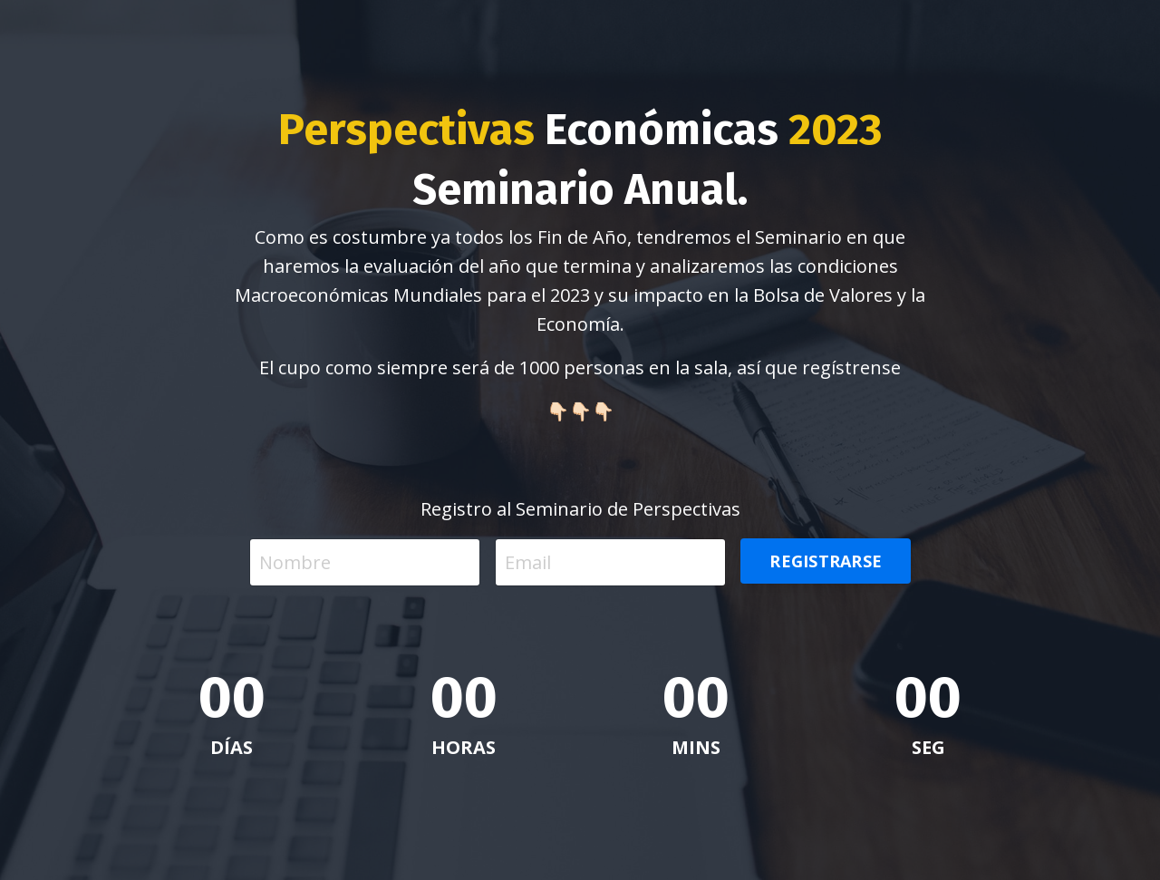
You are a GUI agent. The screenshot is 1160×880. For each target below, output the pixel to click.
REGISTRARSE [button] (825, 561)
